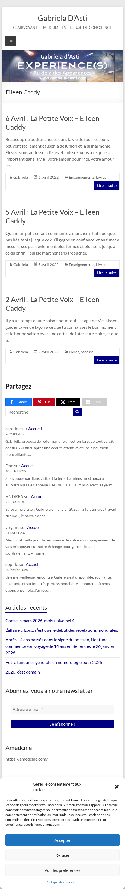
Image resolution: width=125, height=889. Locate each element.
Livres (101, 177)
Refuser (63, 855)
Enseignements (81, 177)
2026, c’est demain (22, 671)
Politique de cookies (60, 882)
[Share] (18, 402)
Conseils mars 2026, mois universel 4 (39, 620)
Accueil (35, 428)
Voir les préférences (62, 870)
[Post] (68, 402)
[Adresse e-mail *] (62, 709)
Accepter (62, 840)
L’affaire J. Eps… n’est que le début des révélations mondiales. (61, 630)
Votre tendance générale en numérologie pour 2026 (53, 662)
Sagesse (87, 351)
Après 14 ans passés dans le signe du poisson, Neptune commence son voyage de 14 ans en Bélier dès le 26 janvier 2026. (59, 646)
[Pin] (44, 402)
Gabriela (20, 177)
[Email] (94, 402)
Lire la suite (107, 185)
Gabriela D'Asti (62, 18)
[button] (117, 786)
